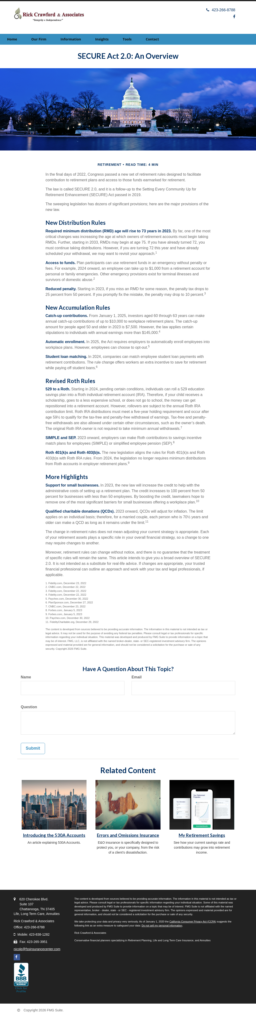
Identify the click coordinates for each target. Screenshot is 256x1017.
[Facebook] (234, 17)
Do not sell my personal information (161, 925)
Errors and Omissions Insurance (128, 835)
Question (29, 707)
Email (137, 677)
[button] (39, 39)
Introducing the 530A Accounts (54, 835)
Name (26, 677)
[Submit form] (33, 748)
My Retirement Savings (202, 835)
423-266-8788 (220, 10)
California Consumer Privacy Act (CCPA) (192, 921)
